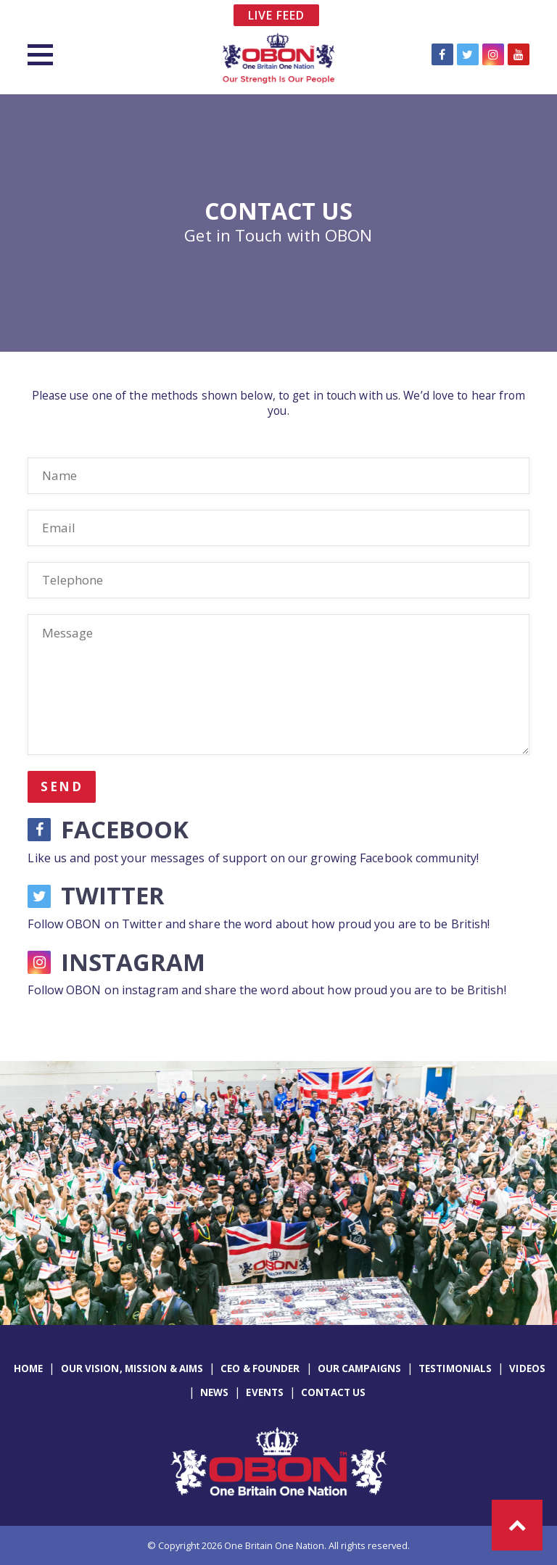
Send (62, 786)
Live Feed (276, 15)
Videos (527, 1368)
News (214, 1392)
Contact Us (333, 1392)
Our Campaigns (359, 1368)
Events (265, 1392)
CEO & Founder (260, 1368)
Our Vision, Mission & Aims (132, 1368)
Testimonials (455, 1368)
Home (28, 1368)
